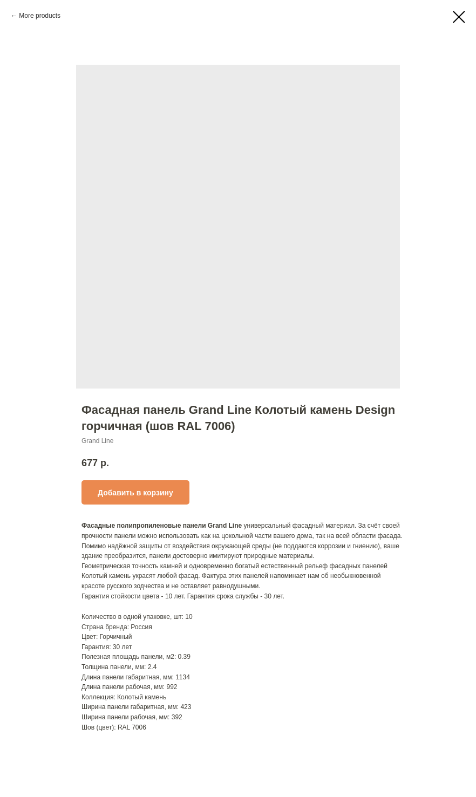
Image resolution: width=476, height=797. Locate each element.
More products (39, 15)
